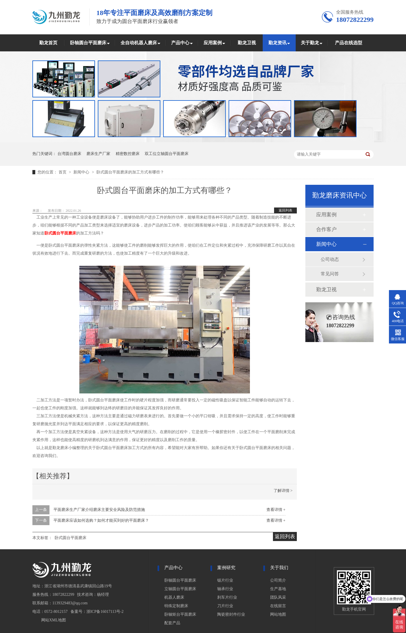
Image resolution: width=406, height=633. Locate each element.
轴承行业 (225, 589)
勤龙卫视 (247, 42)
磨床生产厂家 (98, 154)
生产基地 (278, 589)
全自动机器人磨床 (139, 42)
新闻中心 (81, 172)
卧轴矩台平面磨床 (180, 614)
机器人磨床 (174, 597)
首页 (63, 172)
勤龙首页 (48, 42)
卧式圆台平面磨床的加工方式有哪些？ (130, 172)
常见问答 (330, 273)
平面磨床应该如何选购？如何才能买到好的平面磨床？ (101, 520)
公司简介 (278, 580)
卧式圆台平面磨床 (70, 538)
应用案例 (213, 42)
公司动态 (330, 259)
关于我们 (279, 567)
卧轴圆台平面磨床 (88, 42)
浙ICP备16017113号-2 (105, 611)
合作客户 (326, 229)
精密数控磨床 (128, 154)
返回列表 (285, 210)
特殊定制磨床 (176, 606)
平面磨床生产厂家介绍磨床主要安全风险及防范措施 (99, 510)
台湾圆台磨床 (69, 154)
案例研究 (226, 567)
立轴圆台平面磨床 (180, 589)
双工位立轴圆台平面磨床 (166, 154)
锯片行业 (225, 580)
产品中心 (180, 42)
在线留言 (278, 606)
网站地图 (278, 614)
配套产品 (172, 623)
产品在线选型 (348, 42)
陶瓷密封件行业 (231, 614)
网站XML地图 (53, 620)
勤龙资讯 (277, 42)
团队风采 (278, 597)
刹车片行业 (227, 597)
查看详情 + (275, 510)
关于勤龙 (310, 42)
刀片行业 (225, 606)
